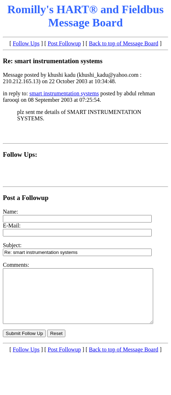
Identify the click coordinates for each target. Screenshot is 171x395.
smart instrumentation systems (64, 93)
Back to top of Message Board (123, 43)
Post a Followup (26, 197)
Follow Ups (26, 43)
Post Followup (64, 43)
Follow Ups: (20, 154)
